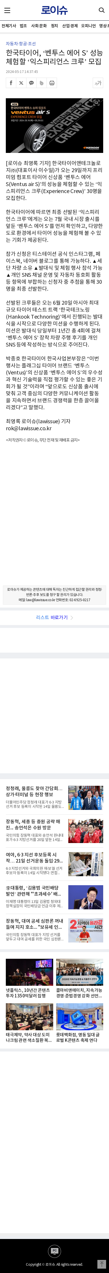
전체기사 (8, 26)
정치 (54, 26)
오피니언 (88, 26)
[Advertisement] (54, 519)
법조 (23, 26)
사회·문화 (39, 26)
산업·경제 (70, 26)
